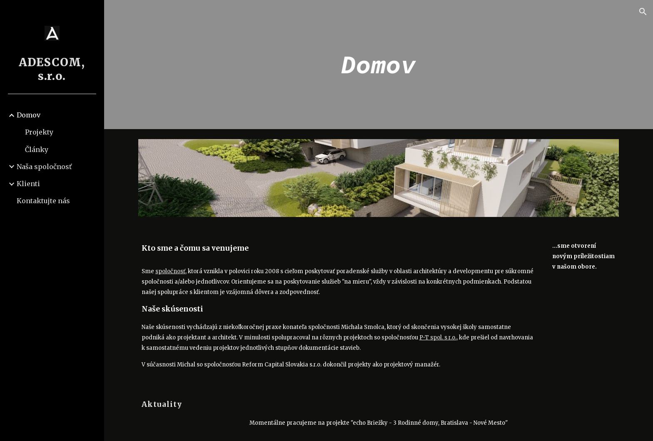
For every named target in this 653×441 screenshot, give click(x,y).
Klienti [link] (28, 183)
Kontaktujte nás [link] (43, 201)
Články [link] (36, 149)
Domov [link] (28, 115)
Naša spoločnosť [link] (44, 166)
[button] (643, 12)
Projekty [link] (39, 132)
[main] (378, 64)
